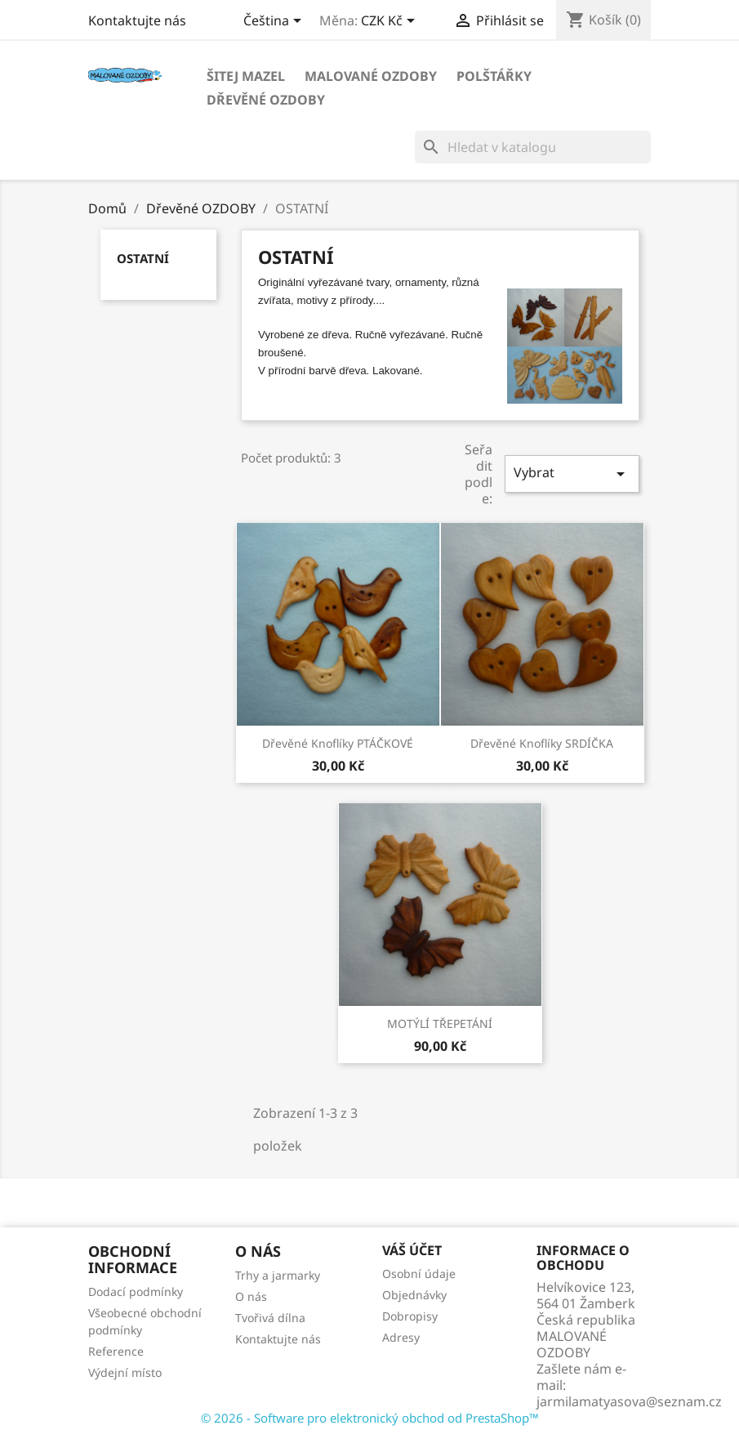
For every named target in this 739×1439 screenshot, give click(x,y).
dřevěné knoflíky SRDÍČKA (541, 743)
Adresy (401, 1337)
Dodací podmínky (135, 1291)
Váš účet (412, 1250)
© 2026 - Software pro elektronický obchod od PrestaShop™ (370, 1418)
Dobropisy (410, 1316)
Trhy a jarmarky (277, 1275)
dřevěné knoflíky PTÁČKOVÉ (337, 743)
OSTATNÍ (143, 258)
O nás (251, 1296)
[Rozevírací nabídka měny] (391, 22)
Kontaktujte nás (137, 20)
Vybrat (572, 473)
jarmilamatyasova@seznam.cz (629, 1401)
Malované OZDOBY (371, 76)
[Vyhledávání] (533, 147)
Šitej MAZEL (246, 76)
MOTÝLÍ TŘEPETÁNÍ (439, 1023)
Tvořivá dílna (270, 1317)
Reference (116, 1351)
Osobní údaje (419, 1273)
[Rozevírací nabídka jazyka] (275, 22)
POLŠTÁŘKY (494, 76)
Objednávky (414, 1295)
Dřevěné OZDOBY (266, 100)
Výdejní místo (125, 1372)
